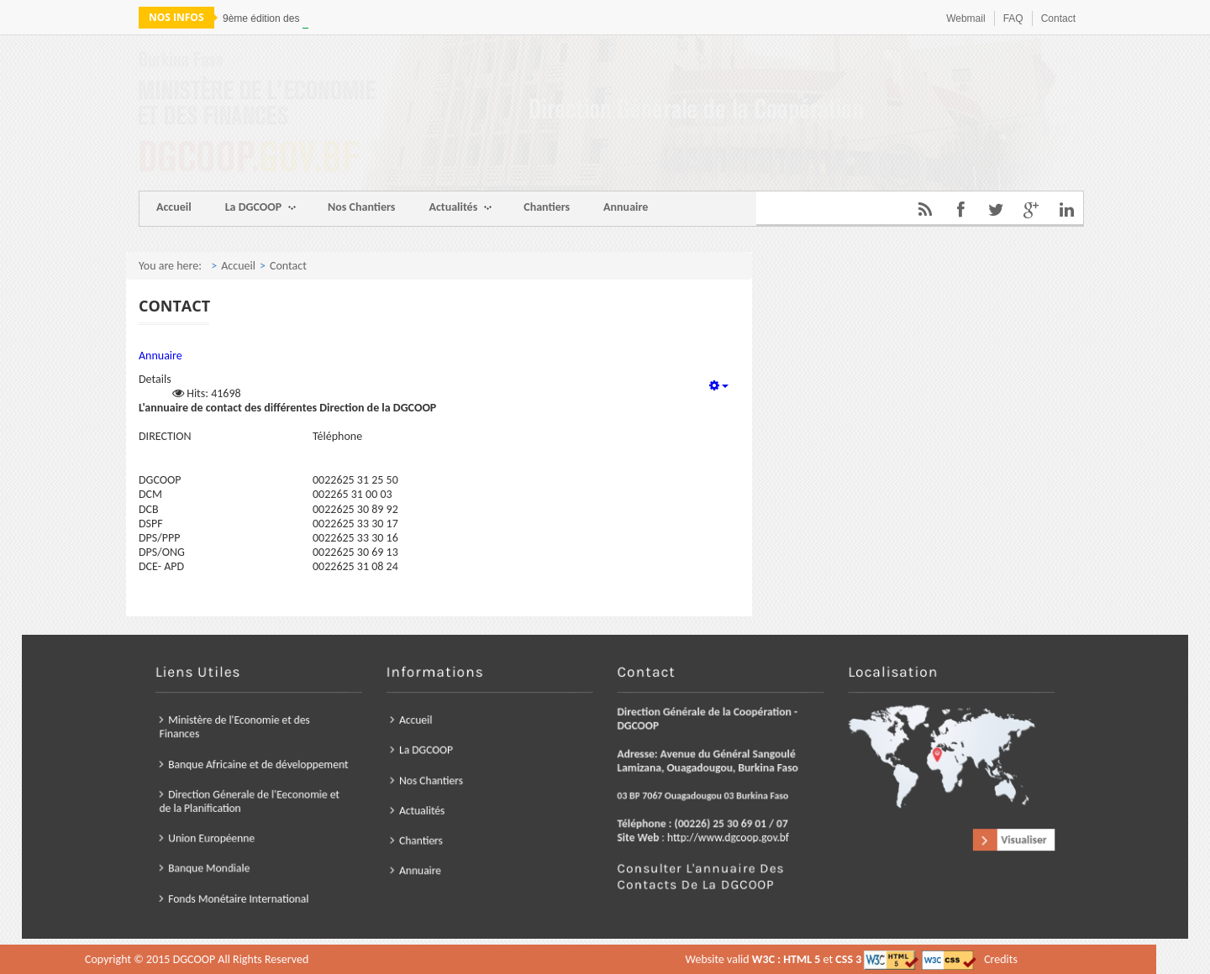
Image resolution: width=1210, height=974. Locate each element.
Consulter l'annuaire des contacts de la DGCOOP (676, 854)
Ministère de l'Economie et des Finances (329, 742)
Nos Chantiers (361, 207)
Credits (629, 959)
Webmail (965, 18)
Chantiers (546, 207)
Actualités (460, 208)
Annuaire (625, 207)
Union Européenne (312, 825)
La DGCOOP (260, 208)
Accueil (174, 207)
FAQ (1013, 18)
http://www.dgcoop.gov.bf (696, 825)
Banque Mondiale (310, 848)
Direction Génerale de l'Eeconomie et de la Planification (340, 798)
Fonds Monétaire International (332, 870)
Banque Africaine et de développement (347, 770)
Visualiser (917, 826)
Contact (1058, 18)
